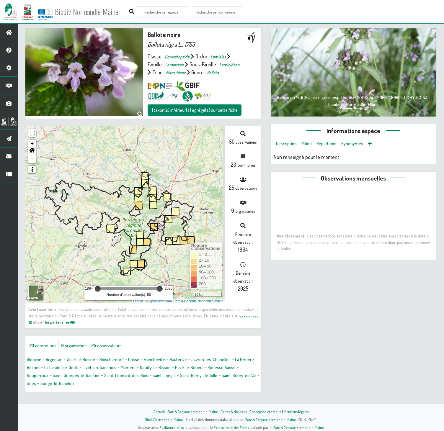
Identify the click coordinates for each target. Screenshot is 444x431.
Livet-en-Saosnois (136, 376)
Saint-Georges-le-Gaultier (119, 384)
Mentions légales (302, 411)
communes (44, 354)
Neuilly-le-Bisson (198, 376)
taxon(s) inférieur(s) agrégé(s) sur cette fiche (194, 118)
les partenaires (63, 329)
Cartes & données (234, 411)
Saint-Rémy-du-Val (81, 392)
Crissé (147, 368)
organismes (79, 354)
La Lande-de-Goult (93, 376)
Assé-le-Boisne (88, 368)
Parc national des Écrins (230, 427)
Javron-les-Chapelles (235, 368)
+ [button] (32, 151)
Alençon (35, 368)
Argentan (58, 368)
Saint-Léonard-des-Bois (176, 384)
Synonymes (361, 144)
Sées (110, 392)
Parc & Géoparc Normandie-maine (198, 309)
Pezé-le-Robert (237, 376)
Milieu (310, 144)
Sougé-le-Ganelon (139, 392)
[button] (32, 159)
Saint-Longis (218, 384)
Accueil (151, 411)
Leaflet (138, 309)
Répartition (332, 144)
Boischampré (122, 368)
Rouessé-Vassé (43, 384)
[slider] (98, 297)
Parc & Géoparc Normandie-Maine (188, 411)
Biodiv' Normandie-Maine (97, 12)
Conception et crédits (268, 411)
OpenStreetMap (160, 309)
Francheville (170, 368)
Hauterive (197, 368)
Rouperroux (76, 384)
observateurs (115, 354)
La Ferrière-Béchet (49, 376)
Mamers (167, 376)
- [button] (32, 167)
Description (288, 144)
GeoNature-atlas (166, 427)
